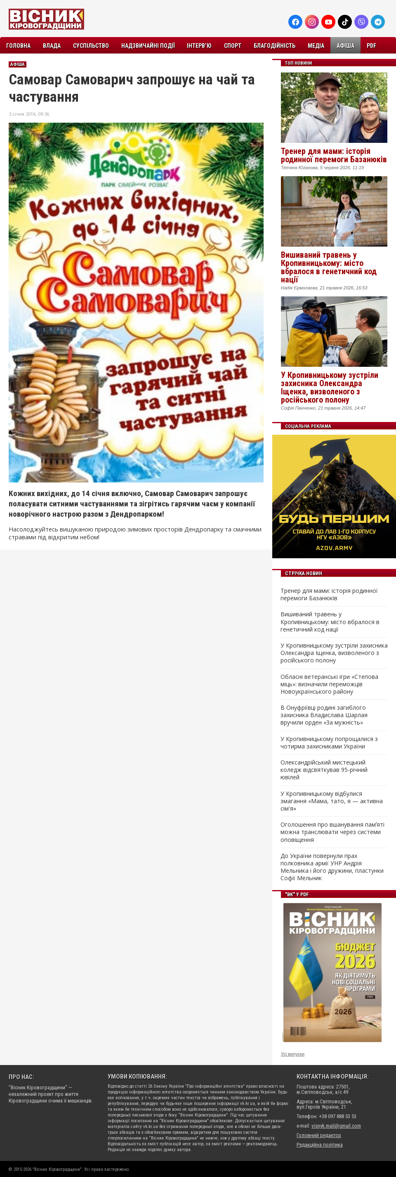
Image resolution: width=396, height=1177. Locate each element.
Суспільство (91, 45)
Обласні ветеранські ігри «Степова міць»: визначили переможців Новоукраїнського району (329, 684)
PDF (371, 45)
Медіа (316, 45)
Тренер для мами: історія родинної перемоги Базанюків (334, 155)
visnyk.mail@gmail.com (336, 1126)
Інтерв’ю (199, 45)
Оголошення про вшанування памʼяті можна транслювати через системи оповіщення (332, 832)
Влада (52, 45)
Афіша (345, 45)
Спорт (232, 45)
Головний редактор (319, 1135)
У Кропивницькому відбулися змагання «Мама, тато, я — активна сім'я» (331, 801)
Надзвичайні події (147, 45)
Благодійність (274, 45)
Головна (18, 45)
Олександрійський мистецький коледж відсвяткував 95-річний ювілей (324, 770)
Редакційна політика (320, 1145)
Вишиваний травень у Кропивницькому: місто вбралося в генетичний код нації (329, 267)
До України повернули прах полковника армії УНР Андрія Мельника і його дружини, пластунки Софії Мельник (332, 867)
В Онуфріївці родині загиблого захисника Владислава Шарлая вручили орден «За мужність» (324, 715)
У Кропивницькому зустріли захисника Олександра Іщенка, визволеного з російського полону (329, 387)
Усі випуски (292, 1053)
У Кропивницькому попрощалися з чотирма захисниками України (329, 742)
